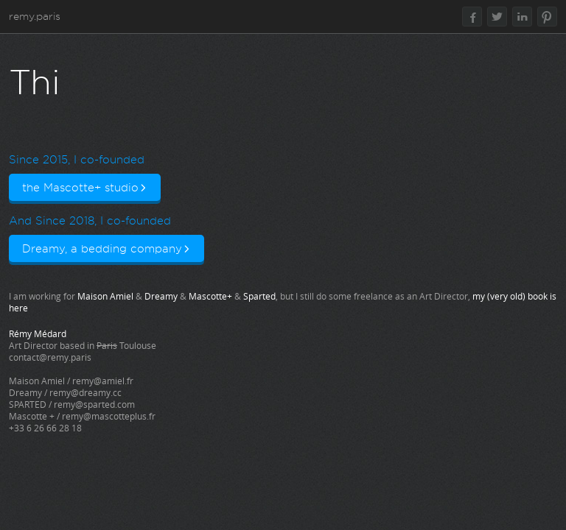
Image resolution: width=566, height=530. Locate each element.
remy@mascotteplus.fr (109, 416)
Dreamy (161, 296)
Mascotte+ (210, 296)
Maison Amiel (105, 296)
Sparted (259, 296)
